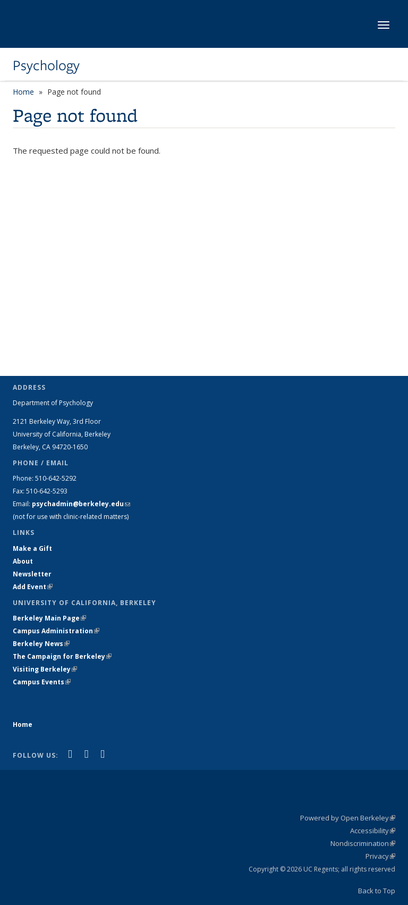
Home (23, 92)
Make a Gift (32, 548)
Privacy (380, 856)
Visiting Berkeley (45, 669)
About (23, 561)
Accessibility (372, 830)
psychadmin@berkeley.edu (81, 503)
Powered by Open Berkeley (347, 818)
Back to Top (376, 890)
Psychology (46, 65)
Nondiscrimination (362, 843)
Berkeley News (41, 643)
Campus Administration (56, 630)
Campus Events (42, 681)
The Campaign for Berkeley (62, 656)
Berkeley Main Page (49, 618)
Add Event (33, 586)
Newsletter (32, 574)
